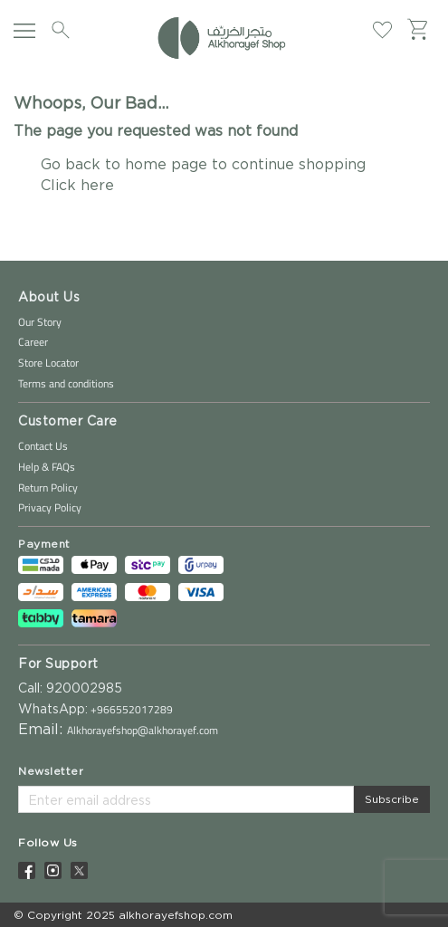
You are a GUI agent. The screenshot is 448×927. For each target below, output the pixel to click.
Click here (77, 185)
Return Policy (48, 487)
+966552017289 (130, 709)
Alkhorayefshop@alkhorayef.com (142, 730)
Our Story (40, 321)
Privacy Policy (49, 507)
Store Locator (48, 362)
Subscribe (392, 799)
